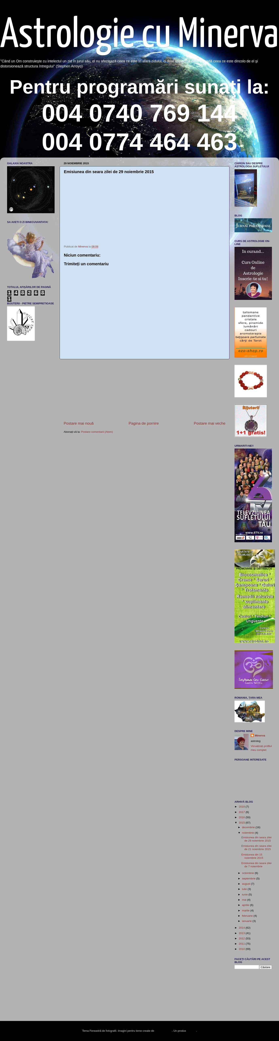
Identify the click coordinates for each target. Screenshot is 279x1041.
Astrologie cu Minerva (139, 35)
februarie (248, 915)
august (246, 883)
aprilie (246, 905)
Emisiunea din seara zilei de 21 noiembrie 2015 (256, 847)
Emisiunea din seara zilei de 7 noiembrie (256, 865)
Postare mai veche (209, 423)
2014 (242, 927)
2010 (242, 948)
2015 (242, 822)
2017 (242, 812)
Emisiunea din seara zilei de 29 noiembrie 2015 (256, 839)
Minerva (260, 735)
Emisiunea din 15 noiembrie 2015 (252, 856)
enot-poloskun (163, 1030)
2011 (242, 943)
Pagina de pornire (144, 423)
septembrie (249, 878)
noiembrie (248, 832)
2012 (242, 938)
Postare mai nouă (79, 423)
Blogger (191, 1030)
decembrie (249, 827)
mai (244, 899)
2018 (242, 806)
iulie (245, 889)
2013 (242, 933)
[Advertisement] (144, 390)
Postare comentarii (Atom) (97, 431)
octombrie (248, 873)
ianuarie (247, 921)
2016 (242, 817)
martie (246, 910)
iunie (245, 894)
